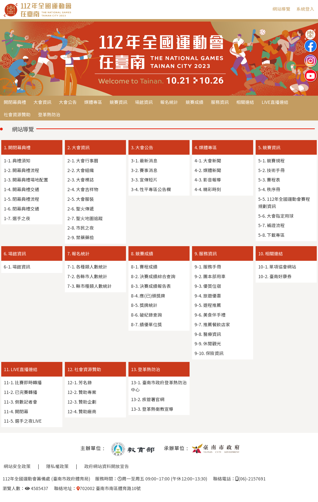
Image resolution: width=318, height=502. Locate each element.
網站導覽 (281, 9)
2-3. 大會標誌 (80, 180)
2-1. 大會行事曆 (82, 160)
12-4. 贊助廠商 (81, 411)
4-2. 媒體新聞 (208, 170)
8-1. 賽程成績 (144, 267)
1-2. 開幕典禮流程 (21, 170)
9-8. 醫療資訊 (208, 334)
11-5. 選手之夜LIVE (23, 421)
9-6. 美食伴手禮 (210, 315)
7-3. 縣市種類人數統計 (89, 286)
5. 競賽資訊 (269, 147)
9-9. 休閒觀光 (208, 343)
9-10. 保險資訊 (209, 353)
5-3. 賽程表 (269, 180)
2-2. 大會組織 (80, 170)
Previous (8, 59)
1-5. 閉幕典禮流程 (21, 199)
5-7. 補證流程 (271, 225)
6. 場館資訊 (15, 253)
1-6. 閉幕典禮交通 (21, 209)
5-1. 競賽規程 (271, 160)
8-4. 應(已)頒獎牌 (148, 296)
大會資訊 (42, 102)
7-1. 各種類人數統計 (87, 267)
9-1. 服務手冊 (208, 267)
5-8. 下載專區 (271, 235)
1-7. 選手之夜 (17, 218)
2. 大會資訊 (78, 147)
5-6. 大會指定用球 (276, 216)
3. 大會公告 (142, 147)
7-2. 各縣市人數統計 (87, 276)
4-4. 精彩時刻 (208, 189)
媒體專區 (93, 102)
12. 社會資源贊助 (84, 369)
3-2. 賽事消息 (144, 170)
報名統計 (169, 102)
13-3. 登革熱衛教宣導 (152, 409)
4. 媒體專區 (206, 147)
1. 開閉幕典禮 (17, 147)
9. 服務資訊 (206, 253)
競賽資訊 (118, 102)
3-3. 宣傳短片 (144, 180)
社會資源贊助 (17, 114)
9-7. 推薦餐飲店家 (212, 324)
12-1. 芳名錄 (79, 382)
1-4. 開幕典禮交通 (21, 189)
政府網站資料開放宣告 (106, 466)
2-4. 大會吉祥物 (82, 189)
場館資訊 (144, 102)
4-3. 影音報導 (208, 180)
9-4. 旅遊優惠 (208, 296)
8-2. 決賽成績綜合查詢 (153, 276)
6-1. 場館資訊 (17, 267)
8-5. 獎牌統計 (144, 305)
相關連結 (245, 102)
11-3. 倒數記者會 (20, 402)
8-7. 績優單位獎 (146, 324)
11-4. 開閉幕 (16, 411)
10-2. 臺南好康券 (275, 276)
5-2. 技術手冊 (271, 170)
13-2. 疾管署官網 (147, 399)
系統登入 (305, 9)
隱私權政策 (57, 466)
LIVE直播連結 (275, 102)
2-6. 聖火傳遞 (80, 209)
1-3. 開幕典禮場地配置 (26, 180)
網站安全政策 (17, 466)
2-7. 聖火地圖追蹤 (85, 218)
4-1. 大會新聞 (208, 160)
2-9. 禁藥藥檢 (80, 237)
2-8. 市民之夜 (80, 228)
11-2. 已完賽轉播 (20, 392)
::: (265, 9)
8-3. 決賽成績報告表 (151, 286)
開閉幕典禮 (15, 102)
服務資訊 (220, 102)
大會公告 (68, 102)
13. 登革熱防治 (145, 369)
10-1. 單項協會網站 (277, 267)
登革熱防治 (49, 114)
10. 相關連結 (270, 253)
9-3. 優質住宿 (208, 286)
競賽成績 (194, 102)
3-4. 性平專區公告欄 (151, 189)
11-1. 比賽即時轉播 (23, 382)
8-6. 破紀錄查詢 (146, 315)
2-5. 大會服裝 (80, 199)
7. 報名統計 (78, 253)
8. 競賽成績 (142, 253)
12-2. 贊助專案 (81, 392)
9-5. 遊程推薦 (208, 305)
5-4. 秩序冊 (269, 189)
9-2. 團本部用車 (210, 276)
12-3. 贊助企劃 (81, 402)
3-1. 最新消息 (144, 160)
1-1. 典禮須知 (17, 160)
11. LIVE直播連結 (21, 369)
